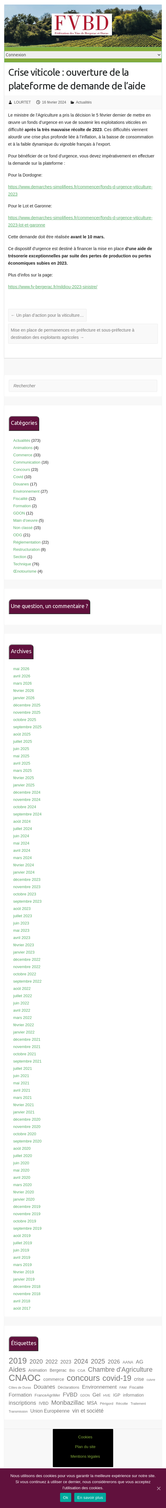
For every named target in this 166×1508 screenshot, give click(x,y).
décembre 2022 (26, 959)
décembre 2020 (26, 1119)
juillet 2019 (22, 1243)
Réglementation (27, 542)
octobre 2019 (24, 1221)
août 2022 (22, 988)
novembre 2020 (26, 1126)
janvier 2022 (24, 1032)
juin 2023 (21, 923)
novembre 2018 (26, 1293)
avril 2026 (21, 676)
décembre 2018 (26, 1286)
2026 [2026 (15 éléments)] (114, 1362)
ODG (17, 535)
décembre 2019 (26, 1206)
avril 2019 (21, 1257)
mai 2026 (21, 668)
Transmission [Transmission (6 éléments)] (18, 1411)
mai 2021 (21, 1083)
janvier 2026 (24, 698)
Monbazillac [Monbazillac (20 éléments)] (68, 1402)
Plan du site (85, 1446)
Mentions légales (85, 1456)
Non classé (23, 527)
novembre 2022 (26, 966)
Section (19, 556)
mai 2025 (21, 756)
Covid (18, 477)
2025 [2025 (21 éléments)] (98, 1361)
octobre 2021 (24, 1054)
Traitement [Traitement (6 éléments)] (138, 1403)
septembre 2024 (27, 814)
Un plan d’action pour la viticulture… (47, 315)
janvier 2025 (24, 785)
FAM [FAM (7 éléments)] (122, 1387)
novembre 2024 (26, 799)
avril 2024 (21, 850)
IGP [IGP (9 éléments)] (116, 1395)
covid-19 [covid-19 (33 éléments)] (117, 1378)
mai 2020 (21, 1170)
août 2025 (22, 734)
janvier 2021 (24, 1112)
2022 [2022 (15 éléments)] (52, 1362)
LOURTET (22, 102)
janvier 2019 (24, 1279)
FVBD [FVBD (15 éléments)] (70, 1395)
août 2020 (22, 1148)
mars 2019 (22, 1264)
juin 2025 (21, 748)
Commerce (23, 455)
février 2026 (23, 690)
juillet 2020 (22, 1155)
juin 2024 (21, 836)
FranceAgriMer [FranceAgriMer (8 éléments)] (47, 1395)
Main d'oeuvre (25, 520)
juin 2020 (21, 1163)
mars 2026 (22, 683)
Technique (22, 564)
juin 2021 (21, 1075)
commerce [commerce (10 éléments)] (53, 1379)
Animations (23, 447)
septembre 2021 (27, 1061)
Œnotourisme (25, 571)
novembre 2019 (26, 1214)
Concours (21, 469)
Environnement (26, 491)
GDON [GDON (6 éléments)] (85, 1395)
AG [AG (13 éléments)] (139, 1362)
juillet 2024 (22, 828)
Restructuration (26, 549)
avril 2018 (21, 1301)
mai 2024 (21, 843)
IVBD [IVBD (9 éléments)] (43, 1403)
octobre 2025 (24, 719)
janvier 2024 (24, 872)
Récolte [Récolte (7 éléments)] (122, 1403)
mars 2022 (22, 1017)
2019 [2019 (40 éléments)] (18, 1360)
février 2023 (23, 945)
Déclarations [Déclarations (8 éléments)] (68, 1387)
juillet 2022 (22, 996)
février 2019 (23, 1272)
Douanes (21, 484)
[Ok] (158, 1488)
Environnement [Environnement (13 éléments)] (99, 1387)
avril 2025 (21, 763)
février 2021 (23, 1105)
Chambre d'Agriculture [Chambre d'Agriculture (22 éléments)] (120, 1369)
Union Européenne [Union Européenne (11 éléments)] (50, 1411)
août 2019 (22, 1235)
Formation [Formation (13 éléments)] (20, 1395)
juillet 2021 (22, 1068)
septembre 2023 (27, 901)
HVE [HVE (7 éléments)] (106, 1395)
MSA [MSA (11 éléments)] (92, 1403)
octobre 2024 (24, 807)
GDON (19, 513)
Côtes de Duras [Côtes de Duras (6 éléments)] (20, 1387)
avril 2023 (21, 937)
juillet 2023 (22, 916)
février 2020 (23, 1192)
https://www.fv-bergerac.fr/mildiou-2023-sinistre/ (52, 286)
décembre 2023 (26, 879)
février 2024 (23, 865)
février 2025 (23, 777)
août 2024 (22, 821)
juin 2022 (21, 1003)
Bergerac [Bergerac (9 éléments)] (57, 1370)
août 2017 (22, 1308)
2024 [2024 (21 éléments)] (81, 1361)
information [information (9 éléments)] (133, 1395)
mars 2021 (22, 1097)
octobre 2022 (24, 974)
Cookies (85, 1437)
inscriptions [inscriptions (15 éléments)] (22, 1403)
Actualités (84, 102)
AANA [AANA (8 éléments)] (128, 1362)
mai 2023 (21, 930)
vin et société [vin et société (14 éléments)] (88, 1411)
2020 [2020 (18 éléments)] (36, 1361)
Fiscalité (20, 498)
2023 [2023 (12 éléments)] (65, 1361)
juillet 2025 (22, 741)
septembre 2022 (27, 981)
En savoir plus (90, 1497)
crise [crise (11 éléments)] (139, 1379)
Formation (22, 506)
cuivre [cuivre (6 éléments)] (151, 1379)
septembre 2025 (27, 727)
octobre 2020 (24, 1134)
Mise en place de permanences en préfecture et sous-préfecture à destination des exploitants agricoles (72, 334)
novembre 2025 (26, 712)
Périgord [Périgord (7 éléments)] (106, 1403)
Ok (65, 1497)
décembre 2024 (26, 792)
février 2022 (23, 1025)
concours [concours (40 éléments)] (83, 1378)
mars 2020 (22, 1184)
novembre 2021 (26, 1046)
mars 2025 (22, 770)
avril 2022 (21, 1010)
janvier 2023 (24, 952)
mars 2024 (22, 857)
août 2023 (22, 908)
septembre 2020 (27, 1141)
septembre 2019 (27, 1228)
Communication (26, 462)
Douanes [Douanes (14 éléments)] (44, 1387)
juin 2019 (21, 1250)
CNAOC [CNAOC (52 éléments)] (25, 1378)
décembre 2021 (26, 1039)
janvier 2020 (24, 1199)
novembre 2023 (26, 887)
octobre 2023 (24, 894)
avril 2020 (21, 1177)
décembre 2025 (26, 705)
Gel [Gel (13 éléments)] (96, 1395)
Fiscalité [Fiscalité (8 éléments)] (136, 1387)
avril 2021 (21, 1090)
